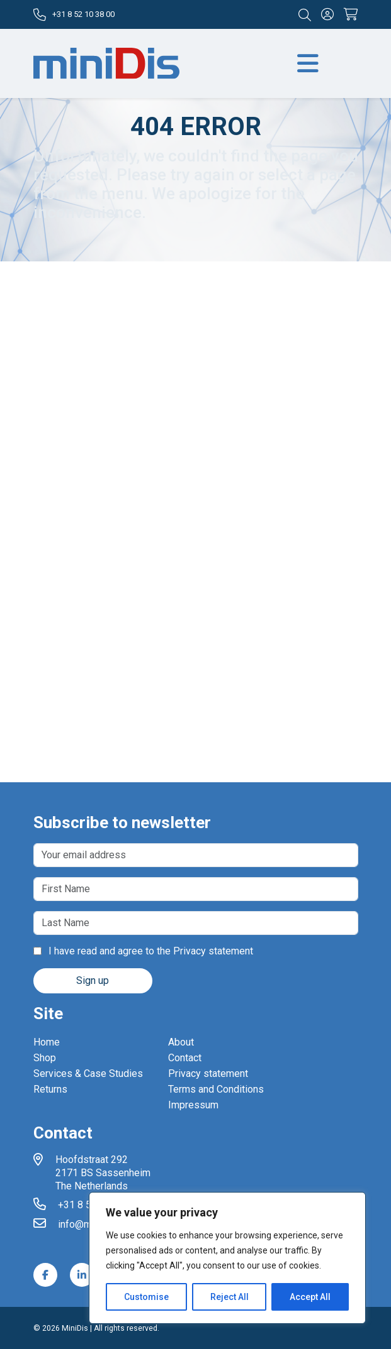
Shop (44, 1058)
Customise (146, 1297)
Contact (184, 1058)
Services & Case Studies (88, 1073)
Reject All (229, 1297)
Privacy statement (213, 951)
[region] (227, 1258)
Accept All (310, 1297)
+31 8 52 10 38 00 (74, 15)
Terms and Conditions (216, 1089)
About (181, 1042)
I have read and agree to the (143, 951)
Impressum (193, 1105)
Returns (50, 1089)
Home (46, 1042)
